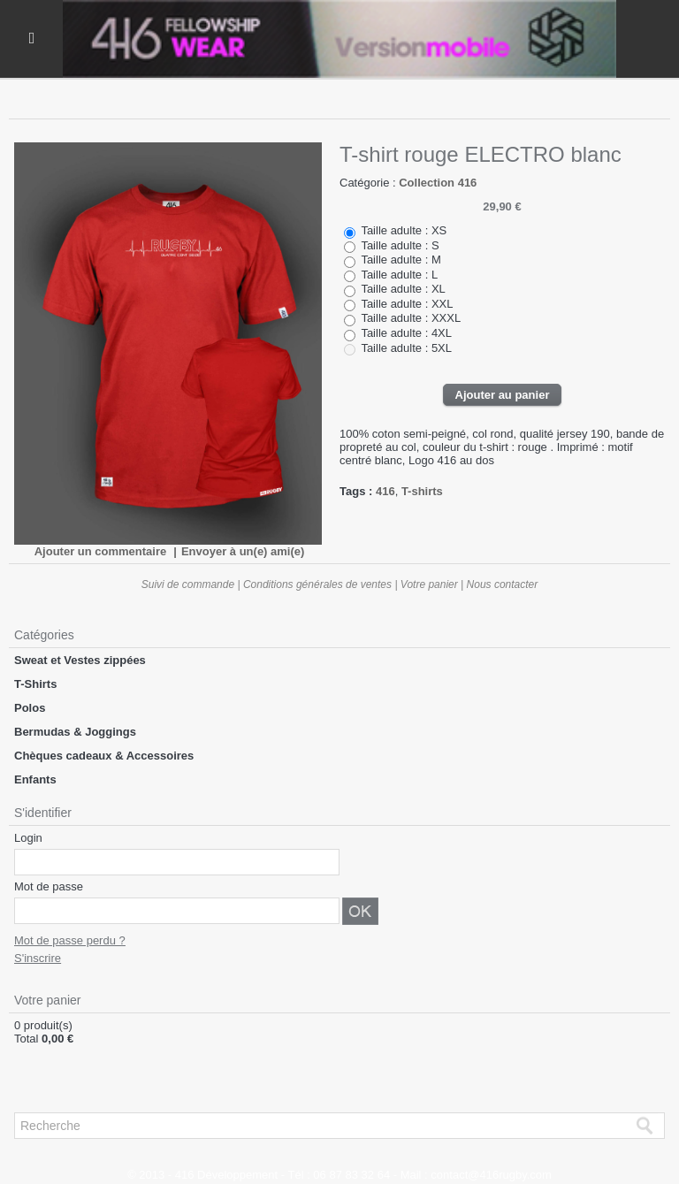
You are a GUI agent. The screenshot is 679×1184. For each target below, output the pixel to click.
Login (28, 837)
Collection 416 (438, 182)
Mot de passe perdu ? (70, 940)
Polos (29, 707)
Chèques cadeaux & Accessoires (104, 755)
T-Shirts (35, 684)
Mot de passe (48, 886)
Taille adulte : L (399, 274)
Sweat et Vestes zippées (80, 660)
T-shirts (422, 491)
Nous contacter (502, 584)
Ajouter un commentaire (100, 551)
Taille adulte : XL (403, 288)
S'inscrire (37, 958)
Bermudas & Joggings (75, 731)
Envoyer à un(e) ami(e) (242, 551)
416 (385, 491)
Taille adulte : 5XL (406, 348)
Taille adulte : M (400, 259)
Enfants (35, 779)
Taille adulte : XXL (407, 303)
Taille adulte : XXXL (411, 318)
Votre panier (429, 584)
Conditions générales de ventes (317, 584)
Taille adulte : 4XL (406, 333)
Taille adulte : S (400, 245)
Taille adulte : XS (403, 230)
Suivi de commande (187, 584)
